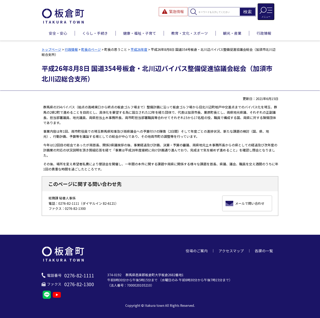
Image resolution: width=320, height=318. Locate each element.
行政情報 (264, 33)
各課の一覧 (264, 250)
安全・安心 (58, 33)
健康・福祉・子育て (139, 33)
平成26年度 (139, 49)
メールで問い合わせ (249, 203)
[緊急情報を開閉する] (173, 11)
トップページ (51, 49)
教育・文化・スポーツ (189, 33)
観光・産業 (232, 33)
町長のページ (91, 49)
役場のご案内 (197, 250)
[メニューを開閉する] (266, 11)
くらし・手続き (95, 33)
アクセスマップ (231, 250)
